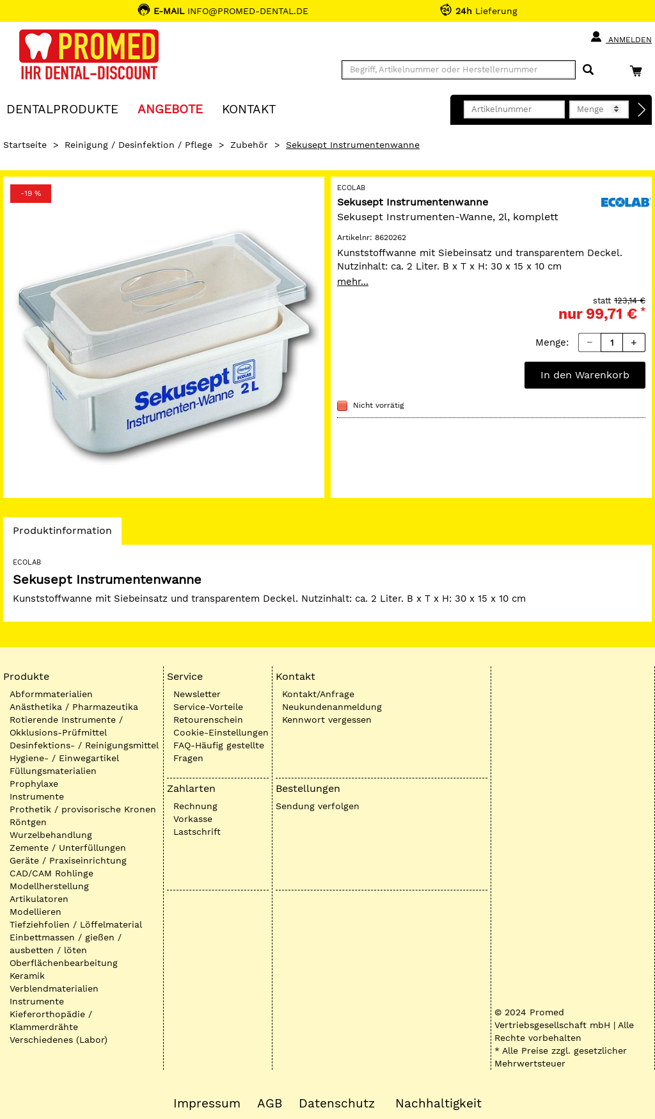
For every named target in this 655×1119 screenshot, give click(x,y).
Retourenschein (208, 719)
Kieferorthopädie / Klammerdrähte (51, 1020)
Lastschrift (197, 831)
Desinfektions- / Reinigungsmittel (84, 745)
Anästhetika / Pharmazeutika (74, 707)
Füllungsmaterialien (53, 771)
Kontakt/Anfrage (318, 694)
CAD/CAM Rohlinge (51, 873)
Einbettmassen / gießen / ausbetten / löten (66, 943)
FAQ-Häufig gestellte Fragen (218, 751)
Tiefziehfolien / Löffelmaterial (76, 924)
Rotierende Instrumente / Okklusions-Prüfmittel (66, 725)
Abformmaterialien (51, 694)
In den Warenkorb (585, 375)
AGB (269, 1104)
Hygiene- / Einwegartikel (64, 758)
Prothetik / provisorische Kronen (83, 809)
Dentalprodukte (62, 108)
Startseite (25, 145)
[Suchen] (588, 70)
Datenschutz (337, 1104)
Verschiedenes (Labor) (58, 1039)
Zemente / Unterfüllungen (68, 847)
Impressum (207, 1104)
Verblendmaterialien (54, 988)
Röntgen (28, 822)
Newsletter (197, 694)
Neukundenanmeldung (332, 707)
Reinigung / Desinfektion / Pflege (138, 145)
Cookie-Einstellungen (221, 732)
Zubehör (249, 145)
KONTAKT (249, 108)
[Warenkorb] (639, 70)
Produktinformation (62, 534)
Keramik (27, 975)
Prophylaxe (34, 783)
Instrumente (37, 796)
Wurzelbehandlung (51, 835)
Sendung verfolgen (317, 806)
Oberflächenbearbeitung (64, 963)
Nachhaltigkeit (438, 1104)
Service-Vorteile (208, 707)
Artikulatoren (39, 899)
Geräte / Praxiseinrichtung (68, 860)
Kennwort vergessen (327, 719)
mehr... (352, 281)
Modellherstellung (49, 886)
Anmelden (621, 37)
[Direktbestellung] (642, 110)
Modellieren (35, 911)
